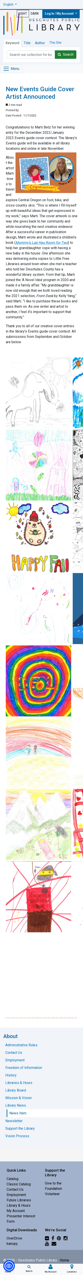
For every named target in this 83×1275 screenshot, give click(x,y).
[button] (10, 4)
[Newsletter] (54, 1243)
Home (64, 1260)
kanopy (12, 1243)
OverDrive (14, 1238)
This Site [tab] (55, 42)
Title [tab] (27, 43)
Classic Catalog (19, 1184)
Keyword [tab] (12, 43)
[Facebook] (53, 1238)
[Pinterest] (59, 1238)
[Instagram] (66, 1238)
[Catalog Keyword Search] (31, 54)
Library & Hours (19, 1205)
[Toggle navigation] (11, 68)
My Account (16, 1211)
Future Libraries (19, 1200)
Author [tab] (40, 43)
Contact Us (15, 1189)
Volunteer (52, 1194)
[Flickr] (47, 1238)
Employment (16, 1195)
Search (65, 54)
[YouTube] (47, 1243)
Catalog (12, 1179)
